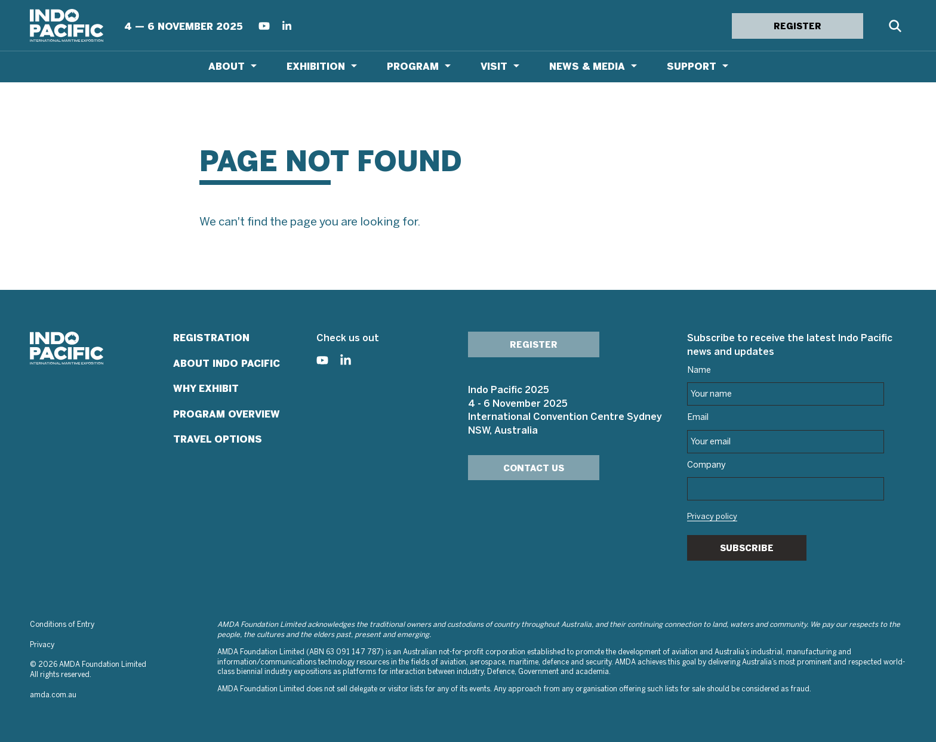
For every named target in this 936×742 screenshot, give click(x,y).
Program (413, 66)
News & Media (587, 66)
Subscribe (747, 548)
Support (691, 66)
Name (699, 370)
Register (534, 344)
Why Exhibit (206, 388)
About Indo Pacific (226, 363)
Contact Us (533, 468)
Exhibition (316, 66)
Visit (494, 66)
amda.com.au (53, 695)
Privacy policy (712, 517)
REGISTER (797, 26)
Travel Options (217, 439)
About (226, 66)
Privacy (42, 645)
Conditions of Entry (62, 625)
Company (706, 465)
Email (698, 417)
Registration (211, 338)
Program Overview (226, 414)
